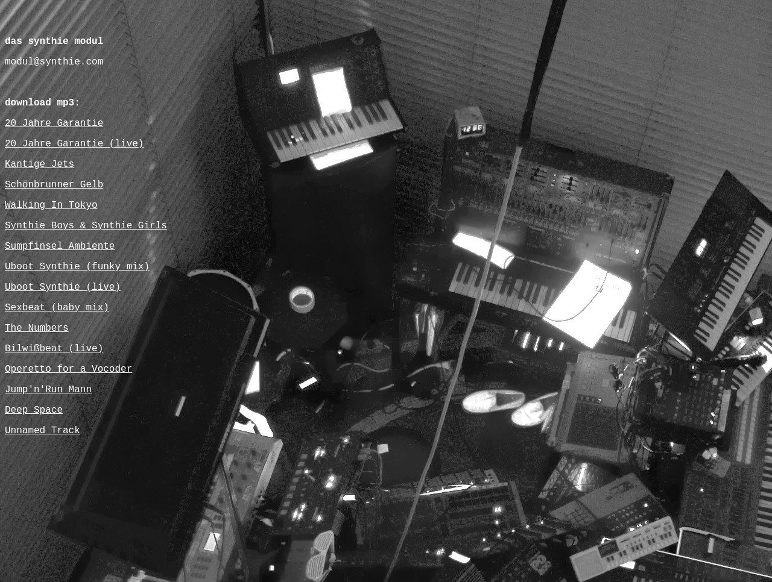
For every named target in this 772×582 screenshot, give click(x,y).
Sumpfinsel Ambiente (60, 246)
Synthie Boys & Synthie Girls (86, 226)
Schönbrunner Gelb (54, 185)
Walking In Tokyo (51, 205)
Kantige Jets (39, 164)
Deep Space (34, 410)
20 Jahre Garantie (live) (74, 144)
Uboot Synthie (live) (63, 287)
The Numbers (37, 328)
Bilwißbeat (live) (54, 348)
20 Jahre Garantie (54, 123)
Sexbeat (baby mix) (57, 307)
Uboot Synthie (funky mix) (77, 266)
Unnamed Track (42, 430)
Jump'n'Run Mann (48, 389)
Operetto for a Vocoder (68, 369)
